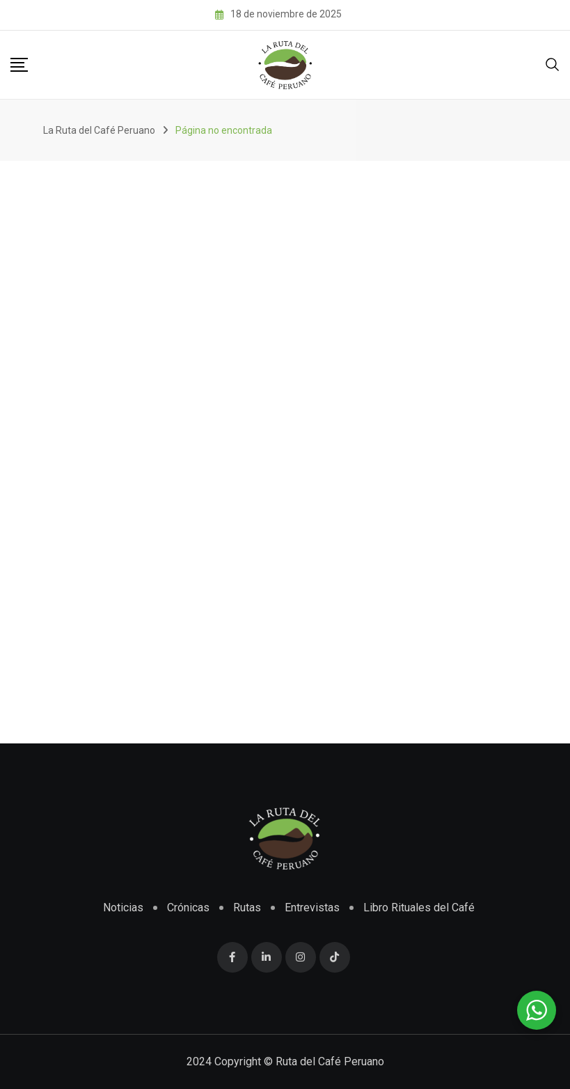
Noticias (123, 907)
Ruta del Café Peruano (330, 1061)
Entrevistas (312, 907)
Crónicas (188, 907)
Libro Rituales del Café (419, 907)
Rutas (247, 907)
